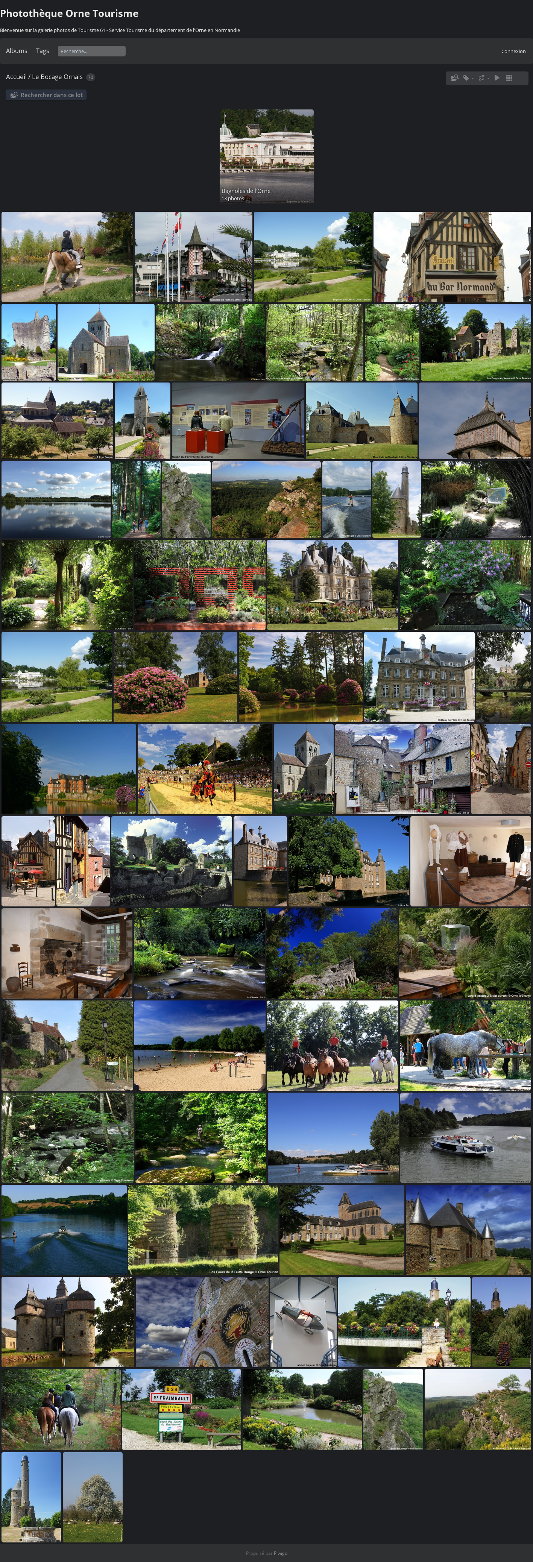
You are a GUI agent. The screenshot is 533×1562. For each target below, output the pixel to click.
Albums (16, 51)
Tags (42, 51)
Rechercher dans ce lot (52, 95)
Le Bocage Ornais (57, 76)
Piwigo (280, 1553)
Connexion (513, 51)
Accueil (16, 76)
